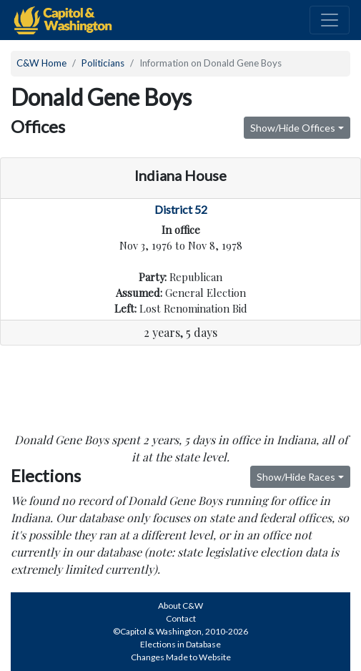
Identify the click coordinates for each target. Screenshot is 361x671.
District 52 (180, 209)
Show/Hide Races (296, 477)
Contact (181, 618)
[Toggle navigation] (330, 20)
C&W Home (41, 63)
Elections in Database (180, 644)
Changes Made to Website (181, 657)
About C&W (180, 605)
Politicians (102, 63)
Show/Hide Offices (292, 128)
